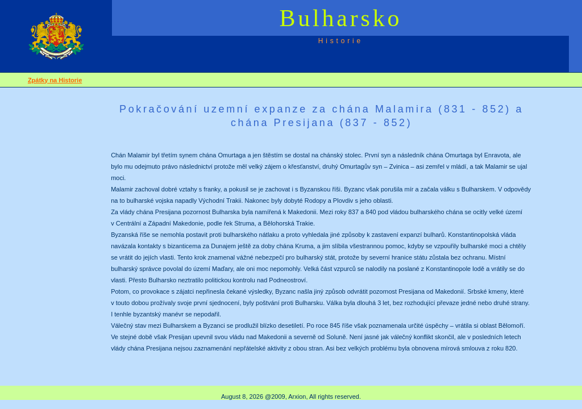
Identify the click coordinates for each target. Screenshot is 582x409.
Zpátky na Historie (55, 80)
